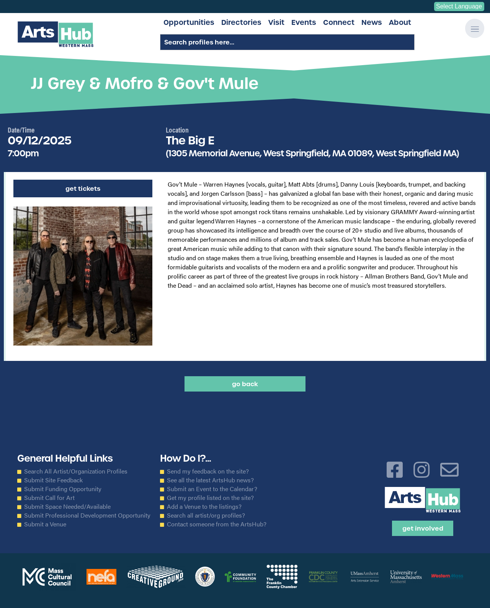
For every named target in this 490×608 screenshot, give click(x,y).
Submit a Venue (45, 524)
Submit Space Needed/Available (67, 506)
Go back (245, 384)
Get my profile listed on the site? (210, 498)
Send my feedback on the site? (208, 471)
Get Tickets (82, 188)
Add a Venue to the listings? (204, 506)
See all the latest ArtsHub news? (210, 480)
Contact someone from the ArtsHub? (216, 524)
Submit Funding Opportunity (62, 489)
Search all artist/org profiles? (206, 515)
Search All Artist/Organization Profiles (75, 471)
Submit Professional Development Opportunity (87, 515)
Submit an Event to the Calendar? (212, 489)
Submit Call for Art (49, 498)
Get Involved (422, 528)
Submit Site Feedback (53, 480)
